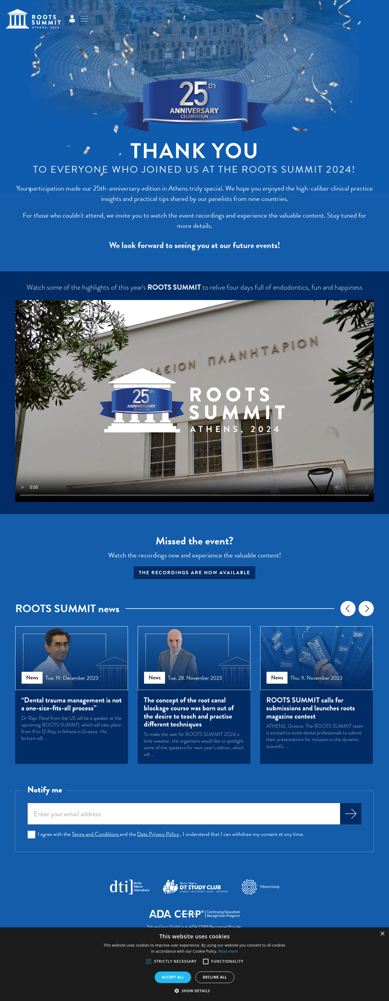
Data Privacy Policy (158, 834)
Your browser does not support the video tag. (194, 401)
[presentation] (348, 608)
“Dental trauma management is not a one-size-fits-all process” (71, 704)
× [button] (382, 934)
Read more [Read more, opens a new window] (228, 951)
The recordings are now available (194, 572)
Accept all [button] (173, 977)
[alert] (194, 964)
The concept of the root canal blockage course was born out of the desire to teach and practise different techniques (189, 712)
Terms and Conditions (96, 834)
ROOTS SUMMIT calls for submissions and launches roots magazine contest (310, 708)
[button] (149, 961)
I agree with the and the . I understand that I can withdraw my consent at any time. (171, 834)
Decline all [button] (215, 977)
